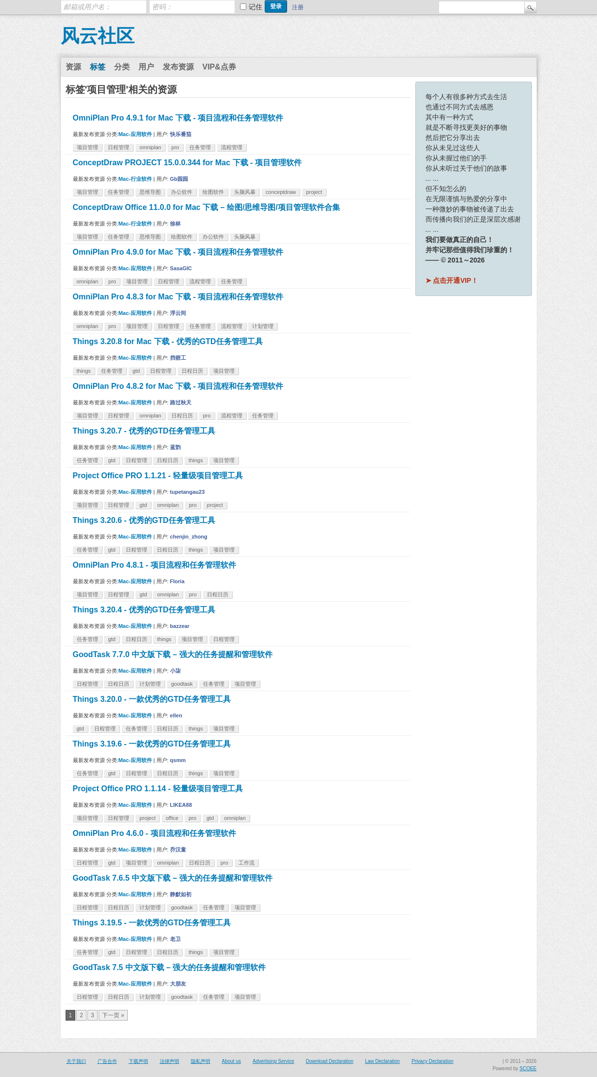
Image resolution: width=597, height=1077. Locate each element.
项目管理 (87, 147)
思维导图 (150, 192)
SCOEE (527, 1068)
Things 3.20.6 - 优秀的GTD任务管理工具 (144, 520)
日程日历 (192, 371)
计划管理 (262, 326)
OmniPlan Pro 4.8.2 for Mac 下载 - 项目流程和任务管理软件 (178, 386)
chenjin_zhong (188, 536)
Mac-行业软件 (135, 179)
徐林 (175, 223)
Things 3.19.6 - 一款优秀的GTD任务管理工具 (152, 744)
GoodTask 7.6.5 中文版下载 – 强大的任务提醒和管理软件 (173, 878)
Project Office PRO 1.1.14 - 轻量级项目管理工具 (158, 788)
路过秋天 (180, 402)
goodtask (182, 684)
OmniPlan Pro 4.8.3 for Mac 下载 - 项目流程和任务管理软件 (178, 297)
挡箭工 (178, 358)
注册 (298, 7)
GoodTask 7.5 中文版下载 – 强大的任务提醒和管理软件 (169, 967)
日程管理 (118, 147)
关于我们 (76, 1061)
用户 (146, 67)
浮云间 (178, 313)
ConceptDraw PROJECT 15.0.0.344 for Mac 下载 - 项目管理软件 (187, 162)
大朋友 (178, 984)
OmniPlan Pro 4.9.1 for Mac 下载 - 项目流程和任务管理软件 (178, 118)
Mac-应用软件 (135, 134)
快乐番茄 (180, 134)
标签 (97, 67)
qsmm (178, 760)
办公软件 (181, 192)
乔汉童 (178, 849)
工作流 (247, 863)
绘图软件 (213, 192)
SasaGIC (181, 268)
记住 (255, 6)
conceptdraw (281, 192)
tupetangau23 (187, 492)
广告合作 (107, 1061)
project (314, 192)
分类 (122, 67)
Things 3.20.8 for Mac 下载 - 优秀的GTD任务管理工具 (168, 341)
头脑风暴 (245, 192)
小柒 (175, 671)
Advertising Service (273, 1061)
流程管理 (231, 147)
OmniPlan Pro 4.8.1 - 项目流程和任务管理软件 (154, 565)
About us (231, 1061)
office (172, 818)
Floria (177, 581)
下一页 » (113, 1015)
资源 (73, 67)
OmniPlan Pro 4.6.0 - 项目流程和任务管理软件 (154, 833)
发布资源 (178, 67)
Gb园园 (179, 179)
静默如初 (180, 894)
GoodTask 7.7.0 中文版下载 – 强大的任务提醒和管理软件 (173, 654)
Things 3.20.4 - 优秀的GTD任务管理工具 (144, 610)
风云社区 (98, 36)
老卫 (175, 939)
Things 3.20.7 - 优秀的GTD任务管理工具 (144, 431)
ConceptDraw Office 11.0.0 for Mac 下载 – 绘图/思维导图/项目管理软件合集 (206, 207)
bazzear (179, 626)
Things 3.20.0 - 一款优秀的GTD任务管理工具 (152, 699)
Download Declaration (330, 1061)
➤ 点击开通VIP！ (452, 280)
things (84, 371)
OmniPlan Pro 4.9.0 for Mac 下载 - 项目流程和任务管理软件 (178, 252)
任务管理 (200, 147)
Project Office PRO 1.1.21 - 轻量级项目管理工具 (158, 475)
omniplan (150, 147)
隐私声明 (200, 1061)
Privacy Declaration (432, 1061)
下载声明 (138, 1061)
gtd (136, 371)
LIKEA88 (181, 805)
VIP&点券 (219, 67)
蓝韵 (175, 447)
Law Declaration (382, 1061)
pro (175, 147)
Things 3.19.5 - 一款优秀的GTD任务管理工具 (152, 923)
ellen (176, 715)
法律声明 (169, 1061)
